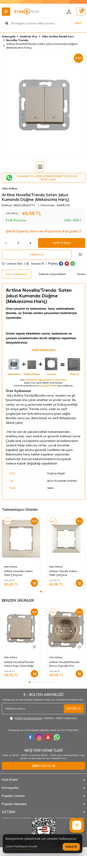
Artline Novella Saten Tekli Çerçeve (18, 573)
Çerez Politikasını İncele (21, 846)
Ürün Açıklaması (16, 274)
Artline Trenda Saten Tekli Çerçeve (63, 573)
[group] (43, 105)
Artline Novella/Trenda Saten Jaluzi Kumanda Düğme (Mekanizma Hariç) (42, 45)
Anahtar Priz (28, 36)
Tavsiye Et (35, 263)
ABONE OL (73, 708)
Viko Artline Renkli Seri (58, 36)
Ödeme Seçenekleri (52, 274)
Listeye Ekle (12, 263)
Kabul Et (71, 847)
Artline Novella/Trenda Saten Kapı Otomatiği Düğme (19, 664)
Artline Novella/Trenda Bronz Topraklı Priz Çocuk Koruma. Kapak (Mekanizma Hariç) (64, 664)
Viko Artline (9, 188)
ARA (78, 23)
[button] (41, 591)
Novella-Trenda (17, 40)
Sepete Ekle (62, 243)
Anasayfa (8, 36)
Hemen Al (37, 254)
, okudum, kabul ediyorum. (43, 718)
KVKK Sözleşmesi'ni (28, 718)
